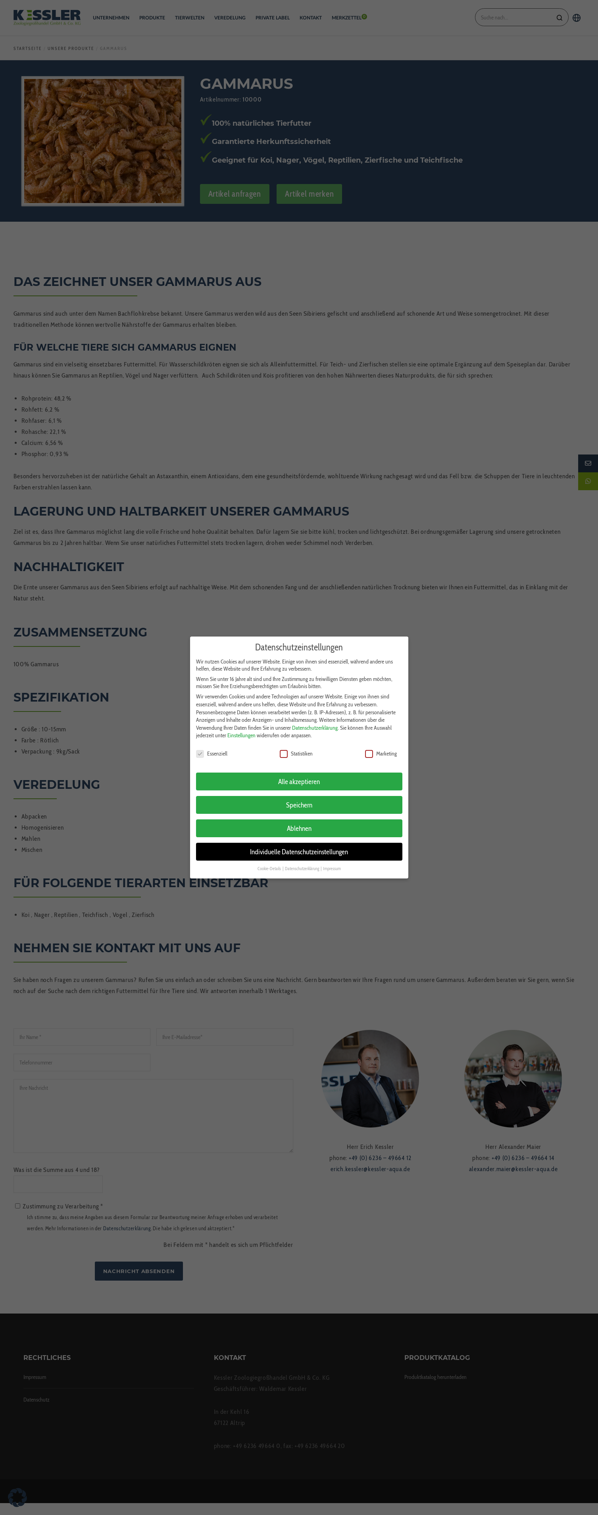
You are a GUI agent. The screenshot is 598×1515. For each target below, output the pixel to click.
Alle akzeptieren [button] (299, 776)
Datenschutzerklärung (315, 722)
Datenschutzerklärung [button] (302, 863)
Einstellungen (241, 730)
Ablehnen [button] (299, 823)
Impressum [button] (332, 863)
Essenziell (211, 748)
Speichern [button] (299, 800)
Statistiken (296, 748)
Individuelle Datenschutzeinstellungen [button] (299, 846)
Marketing (381, 748)
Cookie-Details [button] (270, 863)
